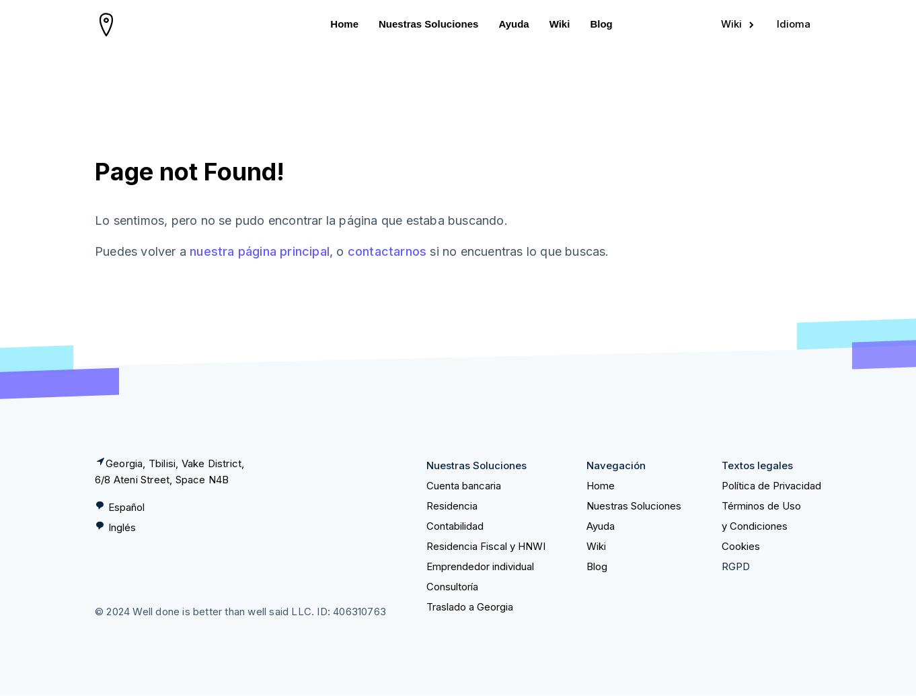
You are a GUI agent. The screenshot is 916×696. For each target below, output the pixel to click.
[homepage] (106, 24)
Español (126, 507)
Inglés (122, 527)
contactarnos (387, 251)
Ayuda (513, 24)
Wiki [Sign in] (738, 24)
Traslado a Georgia (469, 606)
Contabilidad (455, 526)
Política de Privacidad (771, 485)
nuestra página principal (260, 251)
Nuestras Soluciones (428, 24)
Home (344, 24)
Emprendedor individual (480, 566)
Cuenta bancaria (463, 485)
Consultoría (452, 586)
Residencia (452, 505)
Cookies (741, 546)
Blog (601, 24)
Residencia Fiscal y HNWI (485, 546)
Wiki (559, 24)
